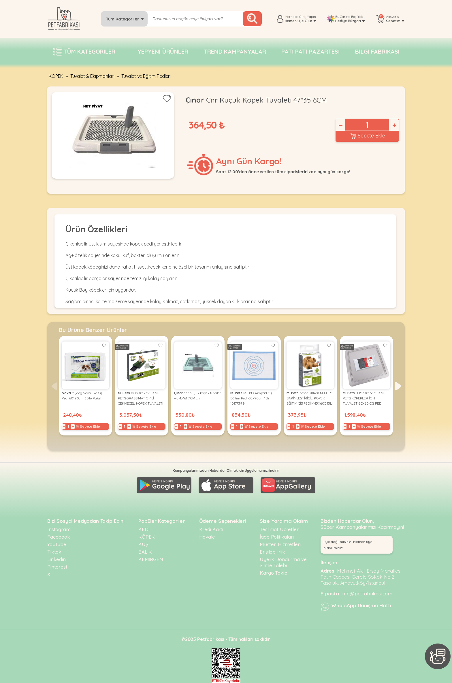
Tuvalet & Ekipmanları (92, 76)
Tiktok (54, 552)
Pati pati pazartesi (310, 51)
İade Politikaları (276, 537)
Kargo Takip (273, 573)
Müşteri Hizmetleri (280, 544)
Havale (207, 537)
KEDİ (143, 529)
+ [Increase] (394, 125)
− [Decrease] (340, 125)
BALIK (145, 552)
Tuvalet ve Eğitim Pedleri (146, 76)
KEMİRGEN (150, 559)
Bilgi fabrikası (377, 51)
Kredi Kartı (211, 529)
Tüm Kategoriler (125, 19)
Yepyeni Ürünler (163, 51)
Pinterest (57, 567)
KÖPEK (56, 76)
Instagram (59, 529)
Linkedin (56, 559)
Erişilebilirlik (272, 552)
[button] (398, 386)
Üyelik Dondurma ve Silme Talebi (283, 562)
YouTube (56, 544)
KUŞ (143, 544)
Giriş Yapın (307, 16)
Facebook (58, 537)
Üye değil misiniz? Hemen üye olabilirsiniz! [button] (347, 544)
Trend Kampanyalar (235, 51)
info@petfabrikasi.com (367, 593)
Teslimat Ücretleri (279, 529)
